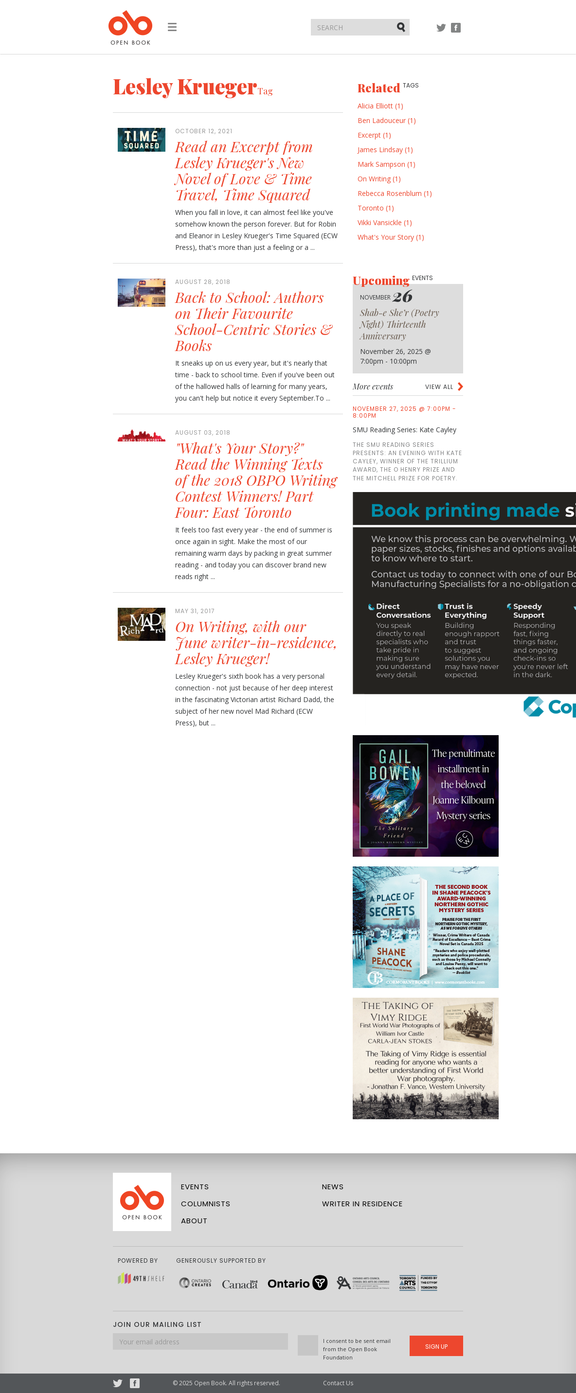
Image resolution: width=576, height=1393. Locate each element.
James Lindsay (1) (385, 149)
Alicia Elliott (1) (380, 105)
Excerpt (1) (374, 135)
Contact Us (338, 1383)
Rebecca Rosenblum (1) (395, 193)
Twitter (441, 32)
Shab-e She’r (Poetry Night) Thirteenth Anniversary (399, 324)
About (194, 1221)
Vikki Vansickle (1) (385, 222)
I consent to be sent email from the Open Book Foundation (357, 1349)
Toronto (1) (376, 207)
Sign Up (436, 1346)
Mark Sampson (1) (386, 164)
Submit (402, 27)
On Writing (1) (379, 178)
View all (439, 387)
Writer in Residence (362, 1204)
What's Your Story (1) (391, 237)
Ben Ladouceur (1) (387, 120)
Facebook (456, 32)
